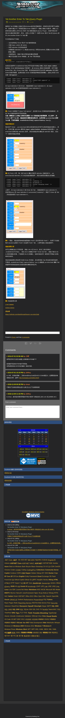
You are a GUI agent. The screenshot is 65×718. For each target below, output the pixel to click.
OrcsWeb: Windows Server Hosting (33, 512)
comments (25, 337)
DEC (27, 454)
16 (34, 439)
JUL (27, 452)
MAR (33, 449)
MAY (44, 449)
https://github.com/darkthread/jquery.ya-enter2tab (22, 314)
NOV (21, 454)
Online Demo (9, 307)
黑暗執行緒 (8, 473)
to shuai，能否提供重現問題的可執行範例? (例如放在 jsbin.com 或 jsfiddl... (30, 529)
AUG (33, 452)
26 (46, 441)
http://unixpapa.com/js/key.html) (29, 378)
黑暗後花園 (8, 480)
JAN (22, 449)
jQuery (14, 337)
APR (39, 449)
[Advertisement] (27, 320)
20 (20, 441)
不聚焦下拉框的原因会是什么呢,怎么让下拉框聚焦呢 (23, 536)
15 (29, 439)
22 (29, 441)
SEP (39, 452)
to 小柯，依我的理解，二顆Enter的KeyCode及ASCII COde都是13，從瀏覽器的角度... (34, 543)
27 (20, 443)
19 (46, 439)
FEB (27, 449)
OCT (44, 452)
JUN (21, 452)
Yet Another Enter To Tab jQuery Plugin (23, 19)
